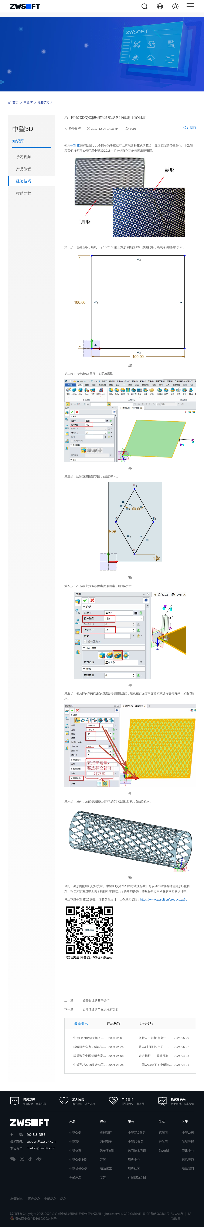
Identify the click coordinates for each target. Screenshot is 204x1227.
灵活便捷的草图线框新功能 (100, 1009)
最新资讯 (81, 1023)
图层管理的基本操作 (96, 1000)
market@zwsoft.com (41, 1148)
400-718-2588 (36, 1134)
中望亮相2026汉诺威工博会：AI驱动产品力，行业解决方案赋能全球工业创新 (89, 1064)
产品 (72, 1121)
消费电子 (106, 1141)
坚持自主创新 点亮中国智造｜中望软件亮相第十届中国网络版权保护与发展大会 (154, 1038)
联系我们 (188, 1168)
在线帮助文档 (137, 1177)
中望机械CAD (78, 1168)
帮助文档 (23, 194)
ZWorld (164, 1150)
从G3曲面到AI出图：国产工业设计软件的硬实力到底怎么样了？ (154, 1047)
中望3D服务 (135, 1141)
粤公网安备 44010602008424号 (33, 1218)
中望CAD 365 (78, 1159)
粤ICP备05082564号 (156, 1213)
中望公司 (188, 1132)
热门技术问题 (137, 1150)
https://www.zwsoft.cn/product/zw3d (163, 899)
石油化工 (106, 1168)
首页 (13, 102)
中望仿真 (75, 1150)
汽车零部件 (107, 1150)
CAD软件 (136, 1213)
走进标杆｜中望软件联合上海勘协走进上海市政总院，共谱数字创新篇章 (154, 1055)
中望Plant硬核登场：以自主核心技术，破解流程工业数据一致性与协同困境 (89, 1038)
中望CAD (75, 1132)
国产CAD (34, 1198)
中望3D (28, 102)
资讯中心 (188, 1150)
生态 (162, 1121)
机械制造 (106, 1132)
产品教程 (23, 169)
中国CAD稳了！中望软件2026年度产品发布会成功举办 (154, 1064)
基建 (103, 1177)
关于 (185, 1121)
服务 (131, 1121)
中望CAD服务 (137, 1132)
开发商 (163, 1141)
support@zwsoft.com (41, 1141)
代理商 (163, 1132)
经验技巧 (44, 102)
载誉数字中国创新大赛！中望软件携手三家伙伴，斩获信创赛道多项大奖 (89, 1055)
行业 (103, 1121)
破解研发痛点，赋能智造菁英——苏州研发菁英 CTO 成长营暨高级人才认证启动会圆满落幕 (89, 1047)
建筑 (103, 1159)
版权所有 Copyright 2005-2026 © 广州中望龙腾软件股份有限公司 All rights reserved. (67, 1213)
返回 (189, 128)
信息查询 (188, 1159)
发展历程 (188, 1141)
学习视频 (23, 157)
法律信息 (177, 1213)
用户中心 (134, 1159)
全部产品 (75, 1177)
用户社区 (134, 1168)
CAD (63, 1198)
